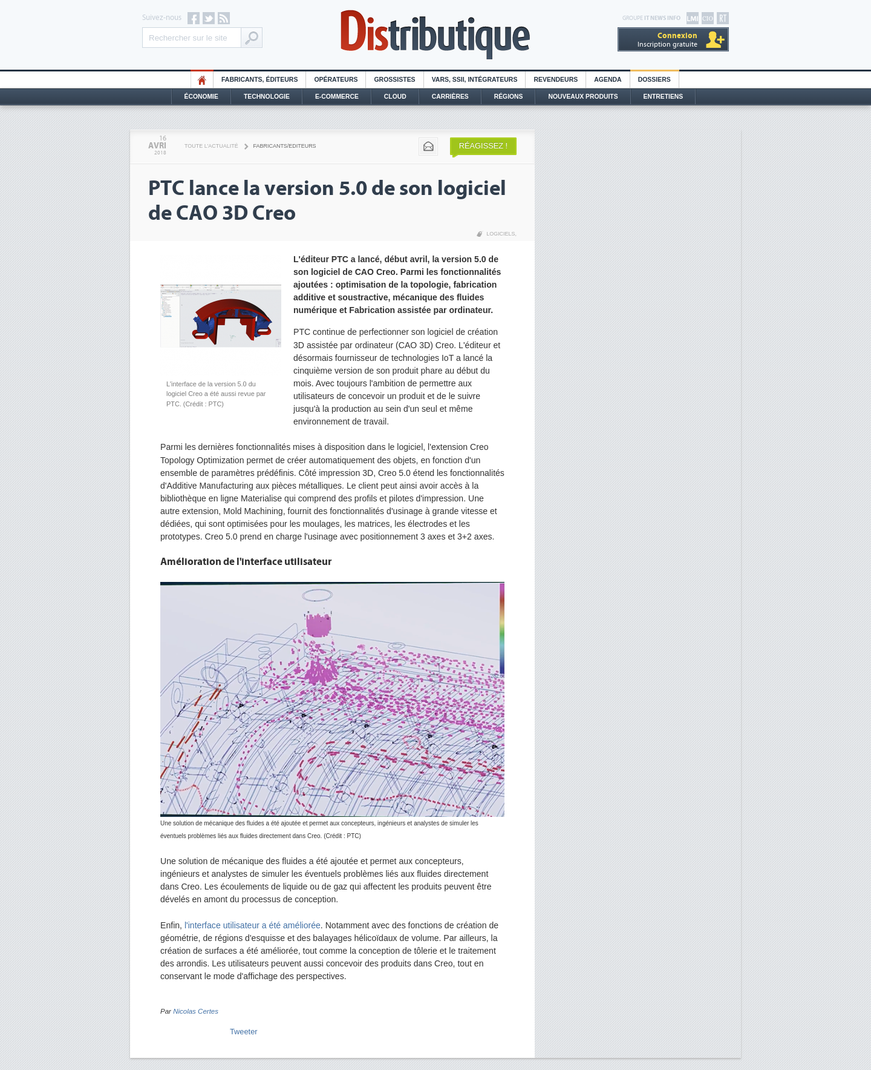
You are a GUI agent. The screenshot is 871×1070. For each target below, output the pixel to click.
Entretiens (663, 96)
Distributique (435, 35)
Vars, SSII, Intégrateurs (475, 79)
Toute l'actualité (211, 146)
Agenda (607, 79)
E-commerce (337, 96)
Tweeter (244, 1031)
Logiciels (500, 234)
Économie (201, 96)
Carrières (450, 96)
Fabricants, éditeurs (259, 79)
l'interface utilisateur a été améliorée (252, 925)
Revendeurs (555, 79)
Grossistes (394, 79)
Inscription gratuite (667, 39)
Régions (508, 96)
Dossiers (654, 79)
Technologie (267, 96)
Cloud (395, 96)
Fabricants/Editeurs (284, 146)
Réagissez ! (483, 145)
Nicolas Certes (195, 1011)
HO (202, 79)
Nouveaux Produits (583, 96)
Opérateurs (335, 79)
